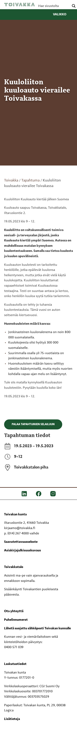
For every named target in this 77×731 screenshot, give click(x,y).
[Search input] (53, 5)
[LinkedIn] (24, 493)
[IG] (53, 493)
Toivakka (19, 4)
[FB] (39, 493)
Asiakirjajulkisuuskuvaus (22, 550)
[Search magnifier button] (73, 6)
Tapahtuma (30, 180)
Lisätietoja (12, 719)
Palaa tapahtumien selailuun (33, 424)
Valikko (63, 14)
